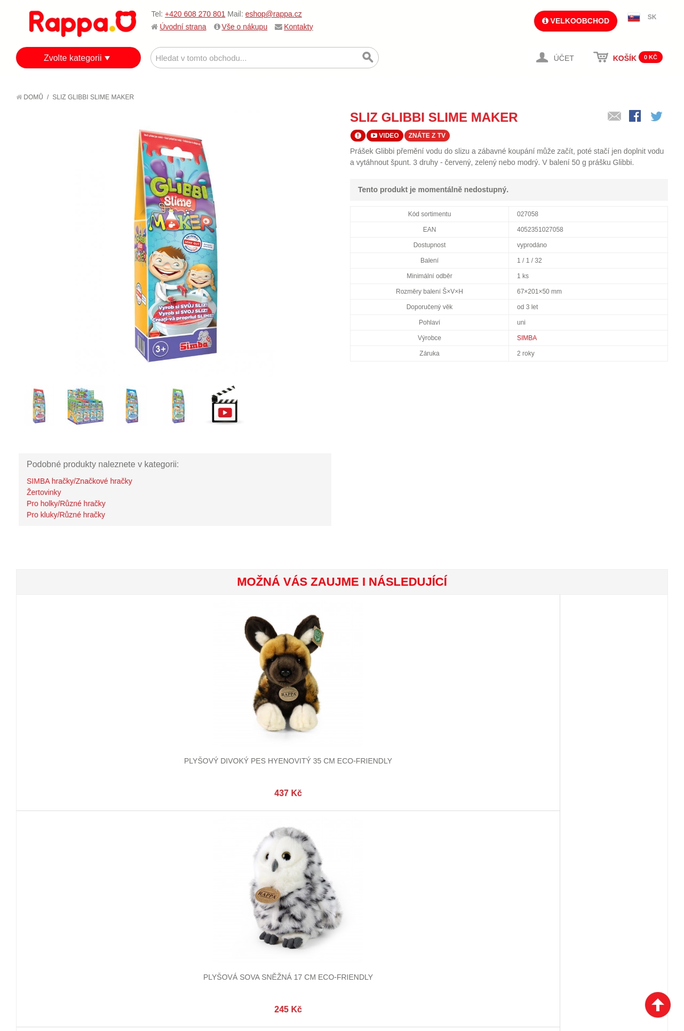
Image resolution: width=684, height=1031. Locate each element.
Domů (29, 97)
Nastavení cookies (316, 977)
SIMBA (527, 338)
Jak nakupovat (53, 841)
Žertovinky (44, 492)
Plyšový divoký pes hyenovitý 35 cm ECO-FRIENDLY (71, 721)
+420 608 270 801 (195, 14)
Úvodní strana (183, 26)
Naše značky (50, 903)
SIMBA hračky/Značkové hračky (79, 481)
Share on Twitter (657, 117)
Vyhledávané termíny (173, 841)
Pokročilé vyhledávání (176, 854)
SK (652, 17)
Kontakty (298, 26)
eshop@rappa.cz (273, 14)
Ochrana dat (50, 889)
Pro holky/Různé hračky (66, 503)
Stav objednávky (271, 841)
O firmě (40, 827)
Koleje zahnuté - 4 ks (504, 711)
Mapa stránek (159, 827)
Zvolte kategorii (73, 57)
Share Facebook (636, 117)
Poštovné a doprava (63, 876)
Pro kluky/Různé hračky (66, 514)
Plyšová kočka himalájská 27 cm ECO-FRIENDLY (287, 721)
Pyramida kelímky (612, 711)
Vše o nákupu (245, 26)
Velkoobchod (575, 21)
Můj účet (257, 827)
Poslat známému (615, 117)
